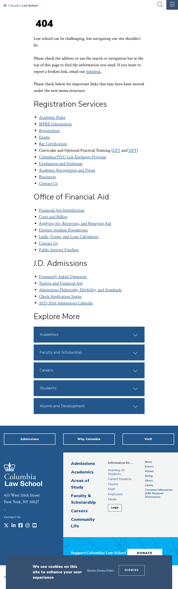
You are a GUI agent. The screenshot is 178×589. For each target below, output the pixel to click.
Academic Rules (52, 117)
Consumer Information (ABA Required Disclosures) (158, 493)
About (149, 480)
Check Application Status (60, 296)
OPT (133, 150)
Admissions (83, 463)
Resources (47, 177)
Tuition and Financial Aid (60, 283)
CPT (116, 150)
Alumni (149, 471)
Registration (49, 130)
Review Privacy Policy (100, 570)
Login (114, 507)
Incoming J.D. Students (116, 472)
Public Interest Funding (59, 250)
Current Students (120, 479)
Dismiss (132, 570)
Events (149, 466)
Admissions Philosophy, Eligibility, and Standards (80, 290)
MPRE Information (55, 124)
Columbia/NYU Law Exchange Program (72, 157)
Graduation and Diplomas (60, 163)
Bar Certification (53, 144)
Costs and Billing (53, 217)
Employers (115, 494)
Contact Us (48, 183)
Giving (149, 476)
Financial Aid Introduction (61, 210)
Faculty (113, 484)
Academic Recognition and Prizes (67, 170)
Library (149, 485)
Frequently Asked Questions (63, 276)
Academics (82, 472)
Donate (144, 553)
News (148, 462)
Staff (111, 489)
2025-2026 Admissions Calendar (66, 303)
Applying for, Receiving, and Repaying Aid (75, 223)
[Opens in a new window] (6, 525)
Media (112, 499)
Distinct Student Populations (63, 230)
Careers (79, 511)
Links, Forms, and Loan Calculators (68, 236)
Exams (44, 137)
